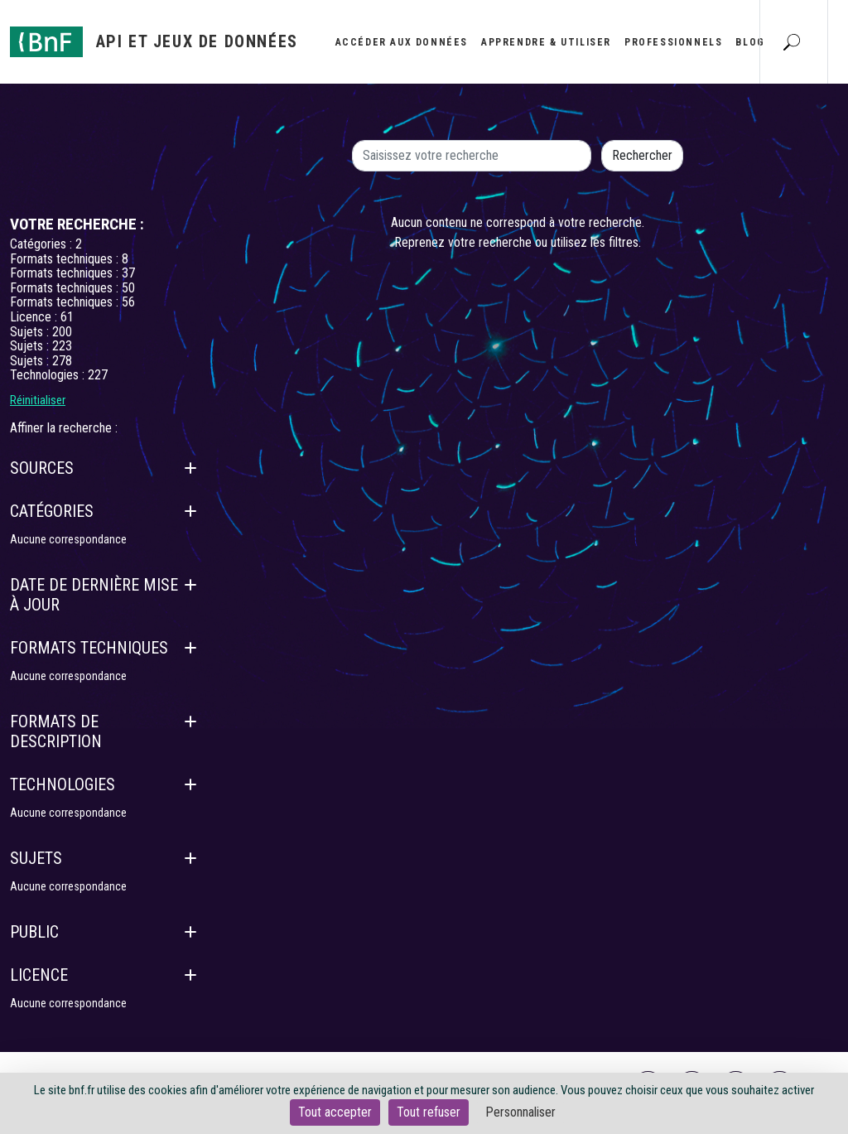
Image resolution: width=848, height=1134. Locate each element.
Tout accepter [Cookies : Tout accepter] (335, 1112)
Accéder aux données (401, 42)
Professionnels (673, 42)
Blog (749, 42)
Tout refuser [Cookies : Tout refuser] (428, 1112)
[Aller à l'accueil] (154, 41)
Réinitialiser (37, 400)
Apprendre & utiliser (546, 42)
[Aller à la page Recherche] (791, 41)
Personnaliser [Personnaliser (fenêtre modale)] (520, 1112)
